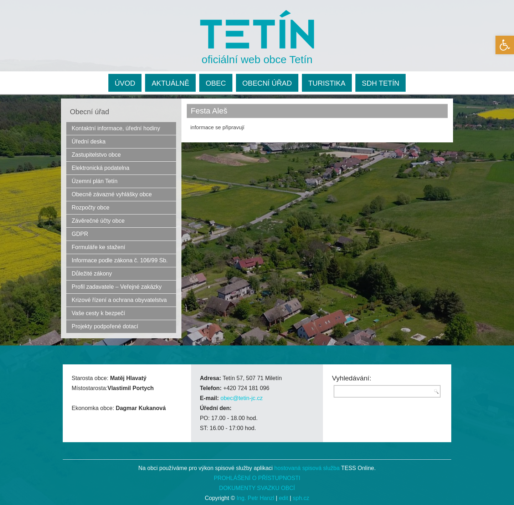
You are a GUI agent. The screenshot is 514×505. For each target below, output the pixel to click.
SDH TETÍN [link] (380, 83)
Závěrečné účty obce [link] (98, 221)
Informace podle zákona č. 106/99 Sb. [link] (120, 260)
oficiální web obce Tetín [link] (257, 59)
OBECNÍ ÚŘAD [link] (267, 83)
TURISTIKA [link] (326, 83)
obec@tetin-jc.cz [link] (241, 398)
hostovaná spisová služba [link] (307, 468)
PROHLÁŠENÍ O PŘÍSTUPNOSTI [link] (257, 478)
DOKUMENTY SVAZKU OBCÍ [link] (257, 488)
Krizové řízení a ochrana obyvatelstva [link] (119, 300)
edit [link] (283, 498)
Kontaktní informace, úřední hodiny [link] (116, 128)
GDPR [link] (80, 234)
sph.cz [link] (301, 498)
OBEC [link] (216, 83)
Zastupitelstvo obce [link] (96, 155)
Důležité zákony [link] (92, 274)
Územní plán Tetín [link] (95, 181)
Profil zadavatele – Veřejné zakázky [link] (117, 287)
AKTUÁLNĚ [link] (170, 83)
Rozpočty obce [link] (90, 207)
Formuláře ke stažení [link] (98, 247)
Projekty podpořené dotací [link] (105, 326)
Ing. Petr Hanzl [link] (255, 498)
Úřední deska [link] (89, 141)
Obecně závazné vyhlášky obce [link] (112, 194)
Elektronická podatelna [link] (100, 168)
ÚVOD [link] (125, 83)
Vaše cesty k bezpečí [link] (98, 313)
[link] (504, 45)
